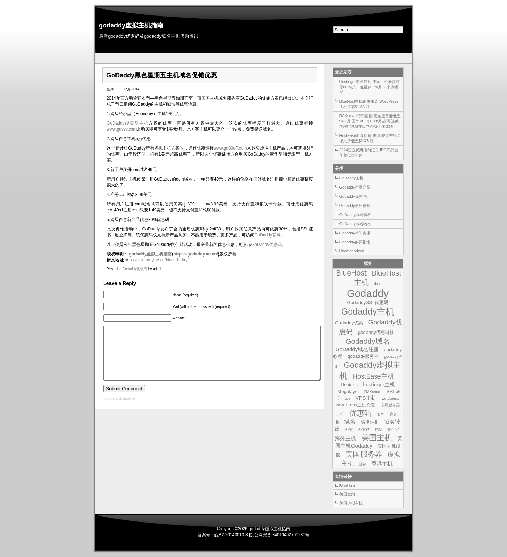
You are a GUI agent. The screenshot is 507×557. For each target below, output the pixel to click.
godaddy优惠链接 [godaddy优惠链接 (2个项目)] (376, 332)
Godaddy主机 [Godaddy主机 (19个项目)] (368, 311)
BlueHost (347, 485)
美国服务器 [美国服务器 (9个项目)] (363, 454)
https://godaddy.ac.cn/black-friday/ (156, 260)
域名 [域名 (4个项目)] (350, 421)
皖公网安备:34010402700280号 (279, 534)
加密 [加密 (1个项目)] (380, 414)
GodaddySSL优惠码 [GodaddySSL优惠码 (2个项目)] (368, 302)
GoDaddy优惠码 (266, 244)
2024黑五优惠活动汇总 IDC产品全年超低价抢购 (368, 152)
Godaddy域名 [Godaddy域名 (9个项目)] (367, 341)
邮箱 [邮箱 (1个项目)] (363, 464)
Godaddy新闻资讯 (355, 233)
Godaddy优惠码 (134, 269)
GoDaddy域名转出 (355, 224)
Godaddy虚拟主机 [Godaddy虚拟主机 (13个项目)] (370, 370)
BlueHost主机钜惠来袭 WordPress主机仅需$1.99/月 (369, 104)
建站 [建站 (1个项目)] (378, 429)
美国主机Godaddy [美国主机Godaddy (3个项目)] (368, 442)
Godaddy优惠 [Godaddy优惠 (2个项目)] (349, 322)
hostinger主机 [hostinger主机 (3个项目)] (379, 384)
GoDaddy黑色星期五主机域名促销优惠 (161, 75)
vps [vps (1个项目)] (347, 398)
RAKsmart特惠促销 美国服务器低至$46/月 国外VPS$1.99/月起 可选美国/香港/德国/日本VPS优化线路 (370, 121)
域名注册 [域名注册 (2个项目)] (370, 422)
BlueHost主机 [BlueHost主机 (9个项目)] (377, 277)
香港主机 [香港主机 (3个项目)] (382, 464)
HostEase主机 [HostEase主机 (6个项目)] (373, 376)
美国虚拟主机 (351, 503)
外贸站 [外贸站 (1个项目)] (364, 429)
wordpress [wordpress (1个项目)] (390, 398)
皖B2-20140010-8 (231, 534)
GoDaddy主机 (351, 178)
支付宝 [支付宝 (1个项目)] (393, 429)
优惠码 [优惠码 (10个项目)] (360, 413)
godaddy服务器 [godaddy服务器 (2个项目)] (363, 356)
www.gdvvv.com (122, 129)
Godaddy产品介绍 (355, 187)
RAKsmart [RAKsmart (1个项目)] (373, 392)
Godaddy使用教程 (355, 205)
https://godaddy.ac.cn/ (195, 254)
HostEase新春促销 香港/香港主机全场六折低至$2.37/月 (370, 138)
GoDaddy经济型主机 (128, 123)
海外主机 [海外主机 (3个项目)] (345, 438)
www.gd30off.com (230, 148)
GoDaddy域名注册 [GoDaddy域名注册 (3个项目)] (357, 349)
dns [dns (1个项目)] (377, 283)
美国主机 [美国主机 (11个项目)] (376, 437)
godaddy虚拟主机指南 (131, 25)
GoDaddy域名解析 (355, 215)
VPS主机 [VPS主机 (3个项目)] (365, 398)
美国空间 (347, 494)
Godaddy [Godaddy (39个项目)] (368, 293)
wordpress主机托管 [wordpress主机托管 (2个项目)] (355, 404)
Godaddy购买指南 (355, 242)
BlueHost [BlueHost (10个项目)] (351, 273)
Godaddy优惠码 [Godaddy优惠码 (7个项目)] (370, 326)
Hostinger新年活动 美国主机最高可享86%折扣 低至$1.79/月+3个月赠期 (369, 87)
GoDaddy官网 (267, 235)
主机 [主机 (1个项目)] (340, 414)
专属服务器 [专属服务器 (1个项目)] (390, 405)
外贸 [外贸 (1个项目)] (349, 429)
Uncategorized (351, 251)
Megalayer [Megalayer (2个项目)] (348, 391)
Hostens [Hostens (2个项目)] (349, 384)
